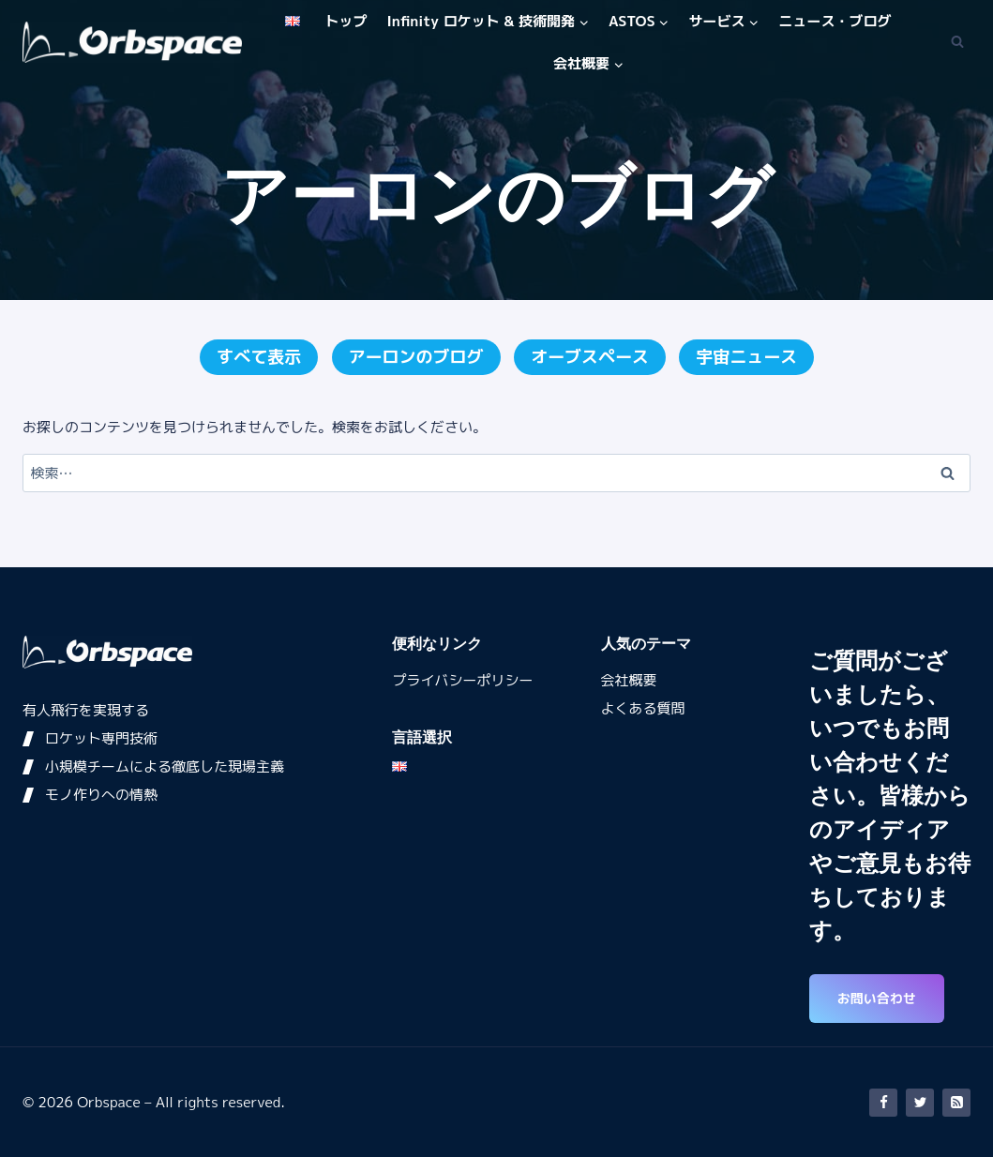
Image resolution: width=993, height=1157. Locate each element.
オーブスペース (590, 356)
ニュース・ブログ (835, 21)
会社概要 (629, 680)
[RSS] (956, 1103)
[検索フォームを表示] (957, 42)
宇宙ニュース (746, 356)
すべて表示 (259, 356)
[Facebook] (883, 1103)
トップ (345, 21)
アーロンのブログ (416, 356)
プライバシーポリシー (462, 680)
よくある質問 (643, 708)
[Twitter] (920, 1103)
